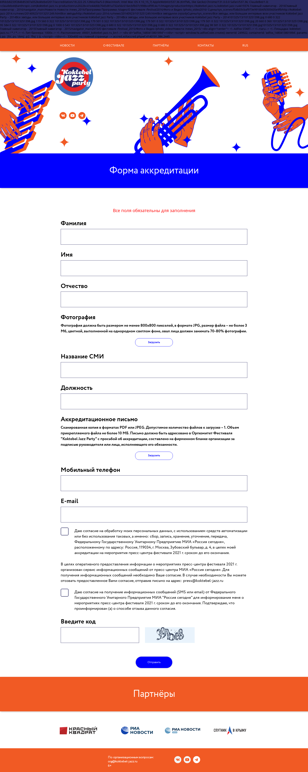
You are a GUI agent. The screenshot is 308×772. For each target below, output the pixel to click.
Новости (67, 45)
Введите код (78, 622)
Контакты (206, 45)
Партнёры (161, 45)
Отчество (74, 286)
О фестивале (113, 45)
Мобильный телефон (90, 470)
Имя (67, 255)
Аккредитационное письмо (99, 419)
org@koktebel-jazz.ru (122, 761)
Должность (77, 388)
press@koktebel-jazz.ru (203, 581)
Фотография (78, 317)
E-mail (69, 501)
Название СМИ (82, 357)
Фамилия (73, 223)
